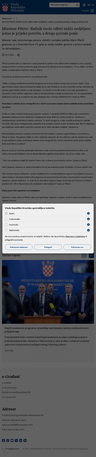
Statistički (13, 224)
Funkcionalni (14, 219)
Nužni (11, 213)
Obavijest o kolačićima (75, 236)
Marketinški (14, 230)
